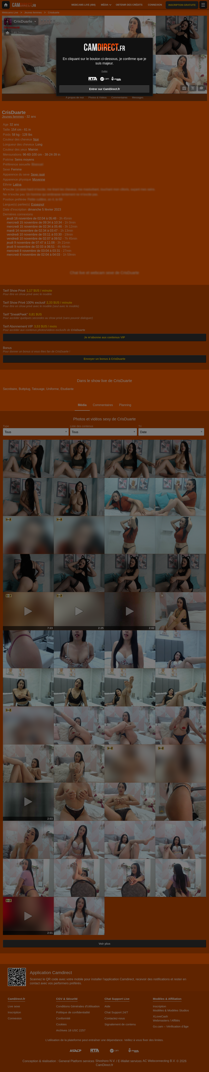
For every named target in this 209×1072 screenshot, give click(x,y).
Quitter (104, 71)
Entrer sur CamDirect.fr (104, 89)
